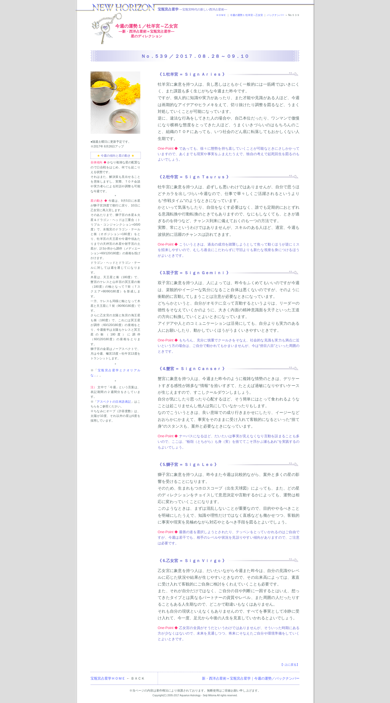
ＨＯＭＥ (221, 15)
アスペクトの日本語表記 (114, 401)
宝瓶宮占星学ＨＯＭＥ (108, 678)
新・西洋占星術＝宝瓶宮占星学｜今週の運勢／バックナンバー (250, 678)
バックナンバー (275, 15)
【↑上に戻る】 (289, 664)
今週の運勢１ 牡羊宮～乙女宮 (246, 15)
